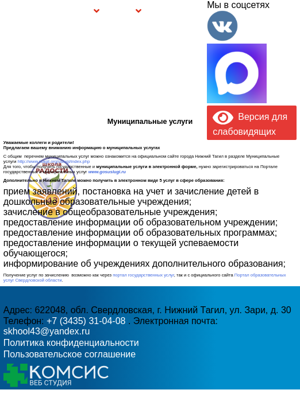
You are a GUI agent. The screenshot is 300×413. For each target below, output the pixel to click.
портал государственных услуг (143, 275)
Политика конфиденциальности (71, 343)
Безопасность (120, 12)
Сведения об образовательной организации (53, 11)
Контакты (194, 11)
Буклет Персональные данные (163, 11)
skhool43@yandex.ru (214, 199)
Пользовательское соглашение (69, 354)
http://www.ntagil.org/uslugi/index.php (54, 161)
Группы (85, 12)
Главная (21, 11)
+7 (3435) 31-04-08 (87, 321)
